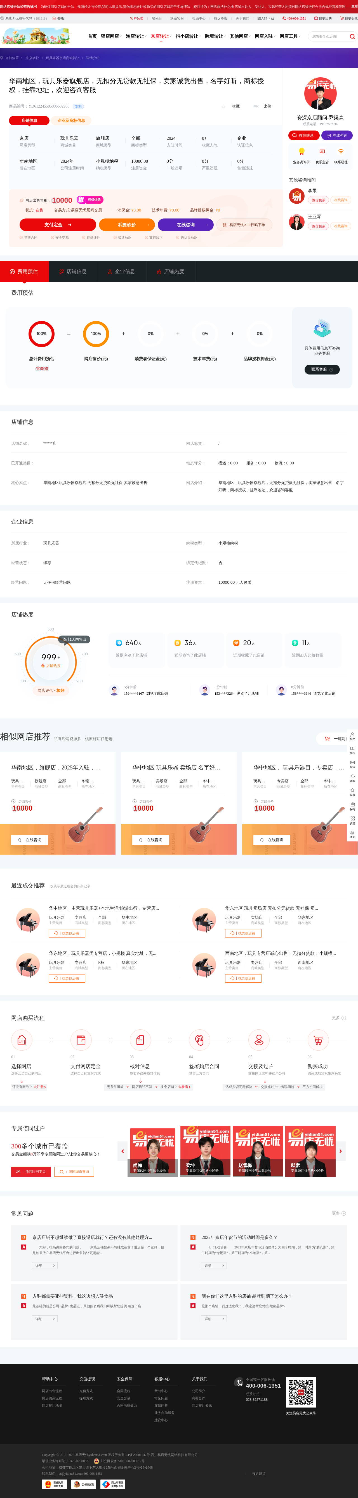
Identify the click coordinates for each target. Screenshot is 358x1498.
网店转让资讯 (202, 1406)
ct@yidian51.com (71, 1474)
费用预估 (24, 271)
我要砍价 (127, 224)
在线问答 (161, 1406)
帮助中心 (199, 18)
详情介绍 (93, 58)
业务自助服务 (164, 1413)
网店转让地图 (52, 1406)
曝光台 (157, 18)
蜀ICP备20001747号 (135, 1455)
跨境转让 (215, 36)
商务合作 (198, 1398)
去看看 (183, 1086)
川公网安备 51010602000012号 (119, 1461)
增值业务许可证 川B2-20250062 (65, 1461)
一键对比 (337, 739)
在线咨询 (186, 224)
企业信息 (121, 271)
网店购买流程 (52, 1398)
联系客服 (177, 18)
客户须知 (136, 18)
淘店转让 (136, 36)
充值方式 (86, 1391)
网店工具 (290, 36)
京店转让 (161, 36)
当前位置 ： (14, 58)
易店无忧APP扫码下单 (244, 225)
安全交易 (123, 1398)
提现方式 (86, 1398)
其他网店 (240, 36)
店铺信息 (73, 271)
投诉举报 (220, 18)
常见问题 (161, 1398)
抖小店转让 (188, 36)
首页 (92, 36)
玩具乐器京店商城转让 (62, 58)
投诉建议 (259, 1474)
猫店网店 (111, 36)
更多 (336, 1018)
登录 (60, 18)
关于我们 (242, 18)
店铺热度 (170, 271)
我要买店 (349, 18)
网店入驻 (265, 36)
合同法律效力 (127, 1406)
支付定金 (53, 224)
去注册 (39, 1086)
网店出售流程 (52, 1391)
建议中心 (161, 1420)
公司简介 (198, 1391)
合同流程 (123, 1391)
